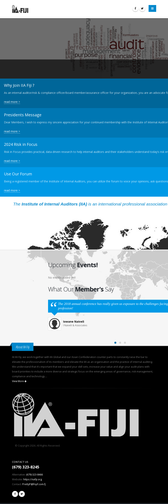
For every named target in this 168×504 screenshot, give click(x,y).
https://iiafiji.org (32, 479)
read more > (12, 102)
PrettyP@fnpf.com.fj (34, 484)
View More (19, 381)
